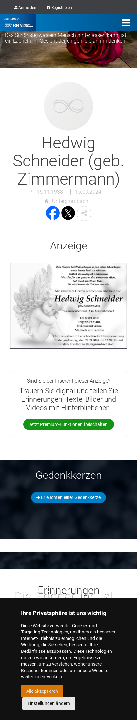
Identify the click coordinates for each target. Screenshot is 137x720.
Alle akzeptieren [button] (42, 691)
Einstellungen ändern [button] (49, 703)
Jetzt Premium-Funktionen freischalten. (69, 424)
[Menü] (126, 22)
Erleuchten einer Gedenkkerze (68, 497)
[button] (84, 213)
